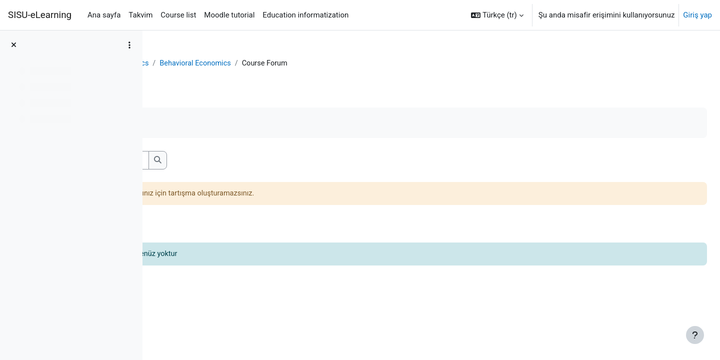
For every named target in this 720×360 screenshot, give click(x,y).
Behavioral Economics (255, 63)
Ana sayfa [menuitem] (104, 15)
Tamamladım (193, 123)
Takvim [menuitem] (140, 15)
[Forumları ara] (232, 161)
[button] (497, 15)
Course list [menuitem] (178, 15)
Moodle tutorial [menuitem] (229, 15)
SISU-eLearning (40, 15)
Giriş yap (697, 15)
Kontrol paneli (185, 63)
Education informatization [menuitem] (305, 15)
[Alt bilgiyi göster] (695, 335)
